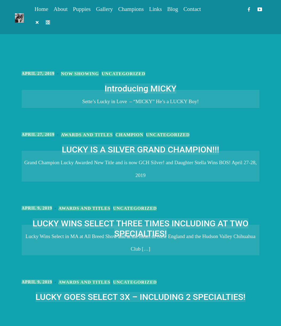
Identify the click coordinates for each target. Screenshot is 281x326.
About (61, 9)
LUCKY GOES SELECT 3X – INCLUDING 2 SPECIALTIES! (140, 297)
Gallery (104, 9)
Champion (129, 134)
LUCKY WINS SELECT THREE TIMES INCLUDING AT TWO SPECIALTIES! (140, 228)
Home (41, 9)
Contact (192, 9)
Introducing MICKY (141, 88)
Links (155, 9)
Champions (131, 9)
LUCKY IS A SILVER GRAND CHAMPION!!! (140, 149)
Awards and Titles (87, 134)
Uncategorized (123, 73)
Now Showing (80, 73)
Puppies (82, 9)
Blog (172, 9)
